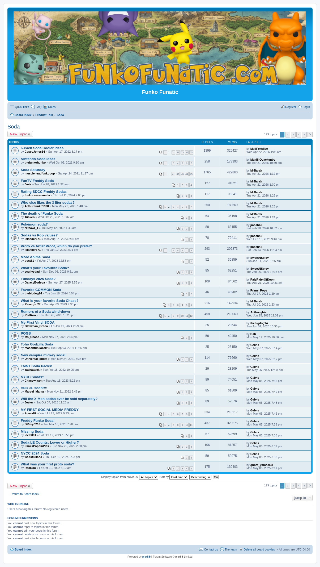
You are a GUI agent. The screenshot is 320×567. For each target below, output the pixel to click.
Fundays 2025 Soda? (38, 279)
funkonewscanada (37, 195)
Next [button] (310, 134)
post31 (29, 260)
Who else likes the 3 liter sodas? (48, 203)
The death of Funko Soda (42, 213)
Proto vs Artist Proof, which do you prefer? (56, 246)
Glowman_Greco (36, 326)
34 (186, 152)
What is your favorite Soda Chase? (50, 301)
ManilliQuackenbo (262, 159)
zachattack (32, 369)
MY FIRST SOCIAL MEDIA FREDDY (50, 410)
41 (173, 174)
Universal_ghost (36, 358)
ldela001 (30, 435)
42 (178, 174)
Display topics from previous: (129, 476)
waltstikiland (33, 456)
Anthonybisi (258, 312)
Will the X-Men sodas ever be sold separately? (59, 399)
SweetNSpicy (259, 257)
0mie (28, 184)
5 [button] (304, 134)
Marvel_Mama (34, 391)
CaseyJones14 (35, 151)
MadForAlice (259, 148)
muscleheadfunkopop (40, 173)
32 (178, 152)
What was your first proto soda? (47, 464)
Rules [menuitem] (52, 107)
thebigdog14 (33, 293)
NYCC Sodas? (32, 377)
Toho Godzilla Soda (37, 344)
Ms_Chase (32, 337)
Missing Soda (32, 431)
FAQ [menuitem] (38, 107)
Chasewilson (33, 380)
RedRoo (30, 315)
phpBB (146, 556)
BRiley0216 (32, 424)
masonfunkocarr (36, 347)
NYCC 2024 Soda (35, 453)
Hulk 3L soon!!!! (34, 388)
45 (191, 174)
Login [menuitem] (306, 107)
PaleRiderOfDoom (262, 279)
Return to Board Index (25, 493)
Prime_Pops (258, 290)
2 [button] (287, 134)
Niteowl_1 (31, 228)
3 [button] (293, 134)
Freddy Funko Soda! (37, 421)
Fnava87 (30, 413)
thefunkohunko (35, 162)
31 (173, 152)
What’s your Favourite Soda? (45, 268)
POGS (26, 333)
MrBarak (256, 170)
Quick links (22, 107)
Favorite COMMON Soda (41, 290)
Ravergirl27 (33, 304)
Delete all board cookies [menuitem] (259, 549)
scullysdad (32, 271)
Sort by (174, 476)
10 (182, 316)
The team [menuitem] (231, 549)
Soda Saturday (33, 170)
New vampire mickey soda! (43, 355)
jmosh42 (256, 225)
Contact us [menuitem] (211, 549)
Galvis (254, 345)
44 (186, 174)
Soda (13, 127)
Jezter (29, 402)
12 (191, 316)
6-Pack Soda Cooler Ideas (42, 148)
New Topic (18, 134)
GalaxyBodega (35, 282)
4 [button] (299, 134)
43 (182, 174)
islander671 (33, 238)
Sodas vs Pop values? (39, 235)
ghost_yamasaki (261, 464)
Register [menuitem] (290, 107)
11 (186, 316)
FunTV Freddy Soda (37, 181)
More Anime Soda (35, 257)
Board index (23, 549)
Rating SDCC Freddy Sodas (44, 192)
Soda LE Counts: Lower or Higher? (50, 442)
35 (191, 152)
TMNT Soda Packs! (36, 366)
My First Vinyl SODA (37, 322)
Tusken (30, 217)
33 (182, 152)
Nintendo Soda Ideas (38, 159)
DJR (253, 334)
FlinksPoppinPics (37, 446)
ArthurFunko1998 (37, 206)
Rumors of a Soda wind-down (45, 312)
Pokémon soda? (34, 224)
